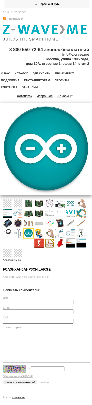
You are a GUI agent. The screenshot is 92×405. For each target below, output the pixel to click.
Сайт (6, 317)
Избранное (45, 96)
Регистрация (18, 11)
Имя (5, 298)
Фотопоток (24, 96)
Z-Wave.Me (18, 397)
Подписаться (13, 18)
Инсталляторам (37, 80)
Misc (18, 260)
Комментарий (12, 327)
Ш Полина (17, 277)
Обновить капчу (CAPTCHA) (18, 376)
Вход (6, 11)
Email (6, 307)
